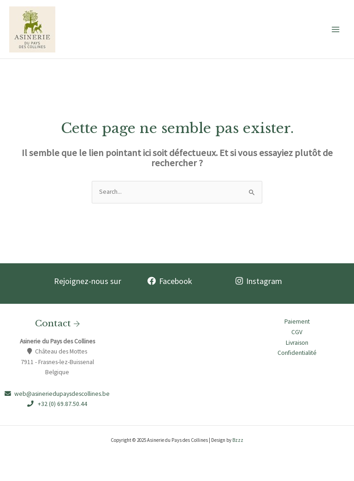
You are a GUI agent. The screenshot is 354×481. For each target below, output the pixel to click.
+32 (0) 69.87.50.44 (57, 404)
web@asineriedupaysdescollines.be (57, 394)
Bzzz (237, 440)
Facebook (170, 281)
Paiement (297, 321)
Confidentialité (297, 353)
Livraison (297, 343)
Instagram (259, 281)
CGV (296, 332)
